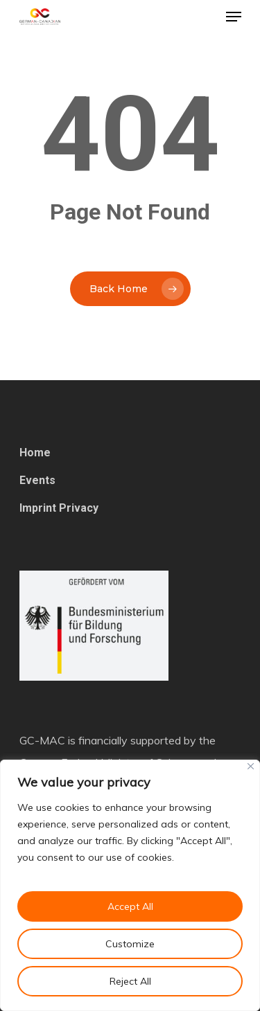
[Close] (251, 766)
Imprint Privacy (58, 508)
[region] (130, 885)
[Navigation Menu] (233, 17)
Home (35, 452)
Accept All (130, 906)
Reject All (130, 981)
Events (37, 480)
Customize (130, 944)
